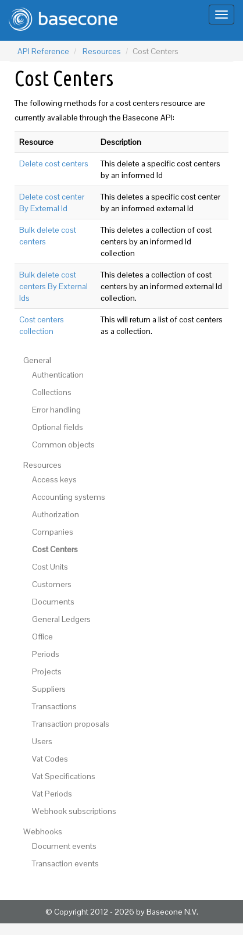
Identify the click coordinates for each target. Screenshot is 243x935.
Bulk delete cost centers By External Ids (53, 286)
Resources (102, 51)
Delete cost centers (53, 163)
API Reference (43, 51)
